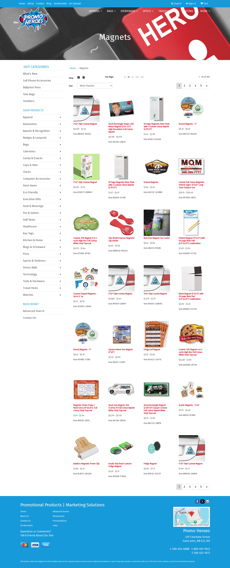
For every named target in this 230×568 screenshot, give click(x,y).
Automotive (30, 124)
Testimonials (60, 3)
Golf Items (29, 219)
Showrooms (59, 516)
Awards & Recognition (36, 130)
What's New (30, 73)
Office (148, 13)
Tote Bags (29, 94)
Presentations (60, 521)
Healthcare (30, 226)
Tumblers (28, 101)
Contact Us (29, 317)
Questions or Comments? (35, 531)
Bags (111, 13)
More (205, 13)
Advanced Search (33, 311)
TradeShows (167, 13)
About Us (24, 516)
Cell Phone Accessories (37, 80)
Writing (188, 13)
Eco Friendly (30, 192)
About (30, 3)
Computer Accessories (36, 178)
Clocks (27, 171)
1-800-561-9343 (200, 549)
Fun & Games (31, 212)
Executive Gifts (32, 199)
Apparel (95, 13)
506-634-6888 (180, 549)
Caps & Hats (30, 165)
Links (55, 525)
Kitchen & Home (33, 240)
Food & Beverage (33, 206)
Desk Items (30, 185)
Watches (28, 294)
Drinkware (129, 13)
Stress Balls (30, 267)
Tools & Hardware (34, 281)
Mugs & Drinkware (34, 247)
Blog (48, 3)
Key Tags (28, 233)
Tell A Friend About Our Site (36, 535)
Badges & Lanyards (35, 137)
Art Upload (75, 3)
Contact (40, 3)
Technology (30, 274)
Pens (26, 253)
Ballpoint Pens (32, 87)
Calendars (29, 151)
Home (22, 3)
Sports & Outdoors (34, 260)
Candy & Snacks (33, 158)
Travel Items (30, 288)
